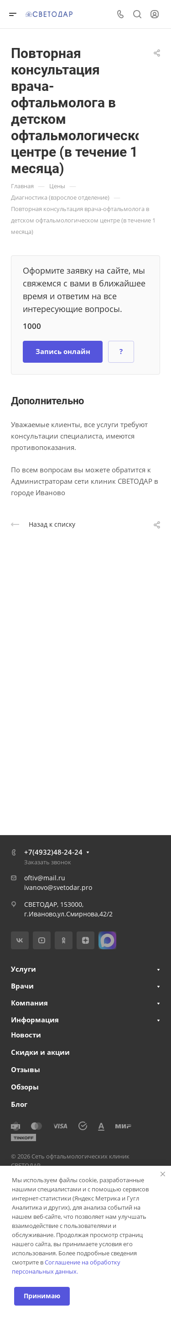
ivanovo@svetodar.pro (58, 887)
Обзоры (25, 1086)
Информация (35, 1019)
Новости (26, 1034)
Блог (19, 1104)
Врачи (22, 985)
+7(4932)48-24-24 (53, 852)
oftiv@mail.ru (44, 877)
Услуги (23, 968)
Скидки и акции (40, 1052)
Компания (29, 1002)
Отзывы (25, 1069)
